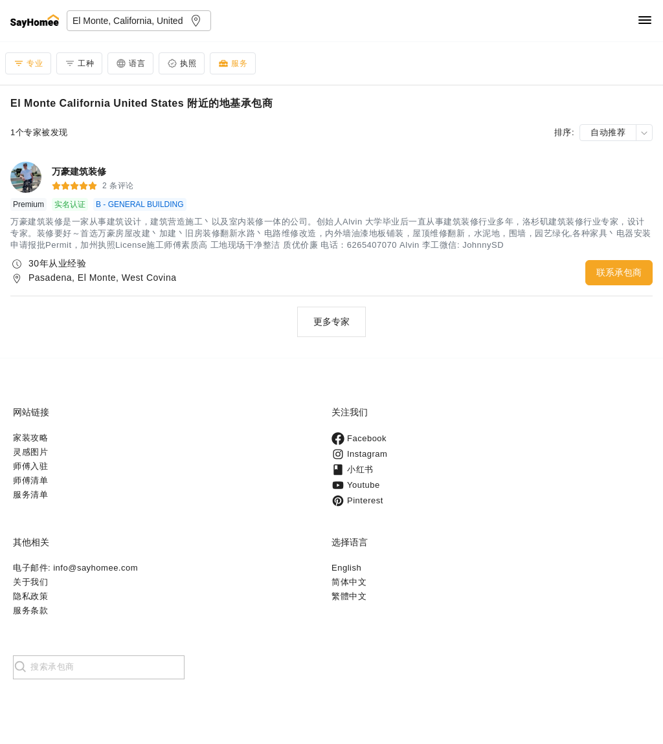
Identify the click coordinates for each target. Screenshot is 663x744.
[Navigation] (645, 21)
